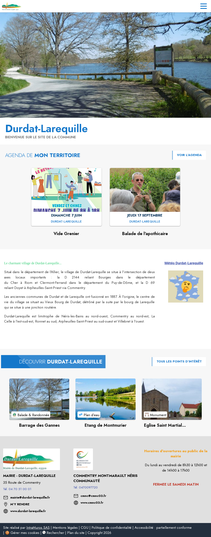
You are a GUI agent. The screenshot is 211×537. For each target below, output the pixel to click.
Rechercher (53, 532)
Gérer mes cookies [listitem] (25, 532)
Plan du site (75, 532)
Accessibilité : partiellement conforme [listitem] (163, 527)
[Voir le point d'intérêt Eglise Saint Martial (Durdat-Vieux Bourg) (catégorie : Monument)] (172, 399)
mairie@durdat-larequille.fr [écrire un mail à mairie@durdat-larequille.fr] (30, 497)
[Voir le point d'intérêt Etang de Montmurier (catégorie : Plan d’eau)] (105, 399)
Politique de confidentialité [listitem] (111, 527)
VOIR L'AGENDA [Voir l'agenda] (189, 155)
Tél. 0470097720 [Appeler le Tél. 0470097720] (85, 487)
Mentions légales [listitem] (65, 527)
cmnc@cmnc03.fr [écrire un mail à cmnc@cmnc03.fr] (93, 496)
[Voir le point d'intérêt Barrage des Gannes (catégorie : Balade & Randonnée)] (39, 399)
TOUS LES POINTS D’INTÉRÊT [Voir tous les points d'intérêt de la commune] (179, 361)
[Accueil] (13, 6)
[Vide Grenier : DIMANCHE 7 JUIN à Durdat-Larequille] (66, 221)
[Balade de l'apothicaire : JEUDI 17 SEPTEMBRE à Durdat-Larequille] (144, 221)
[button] (185, 286)
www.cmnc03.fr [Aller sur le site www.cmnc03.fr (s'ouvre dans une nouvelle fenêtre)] (92, 502)
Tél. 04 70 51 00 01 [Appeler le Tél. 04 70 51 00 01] (17, 489)
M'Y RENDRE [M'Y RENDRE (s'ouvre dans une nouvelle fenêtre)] (19, 504)
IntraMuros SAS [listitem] (38, 527)
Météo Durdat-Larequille (184, 263)
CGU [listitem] (84, 527)
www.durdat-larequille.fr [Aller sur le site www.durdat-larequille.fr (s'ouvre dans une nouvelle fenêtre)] (28, 511)
